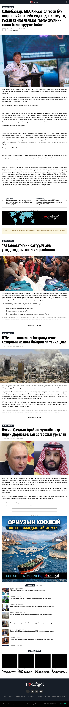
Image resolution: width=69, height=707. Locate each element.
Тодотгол (15, 30)
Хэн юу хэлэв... (31, 697)
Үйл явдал (11, 697)
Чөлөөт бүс (40, 697)
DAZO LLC (62, 704)
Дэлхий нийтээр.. (20, 697)
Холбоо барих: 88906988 (58, 697)
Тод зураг (47, 697)
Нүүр (5, 697)
